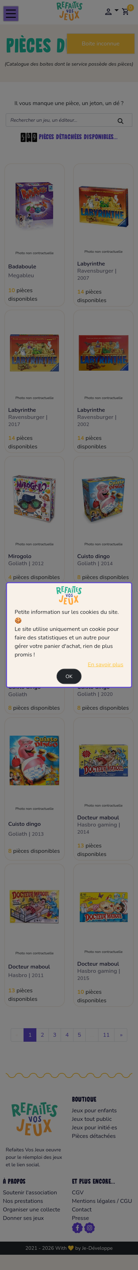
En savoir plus (105, 665)
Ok (69, 676)
